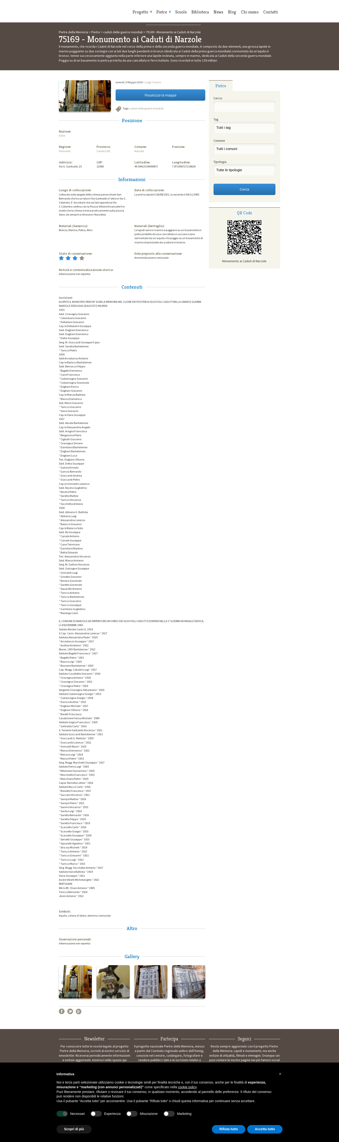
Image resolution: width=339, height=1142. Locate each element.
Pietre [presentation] (220, 85)
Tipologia (220, 162)
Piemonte (64, 151)
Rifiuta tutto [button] (228, 1129)
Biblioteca (200, 12)
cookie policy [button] (187, 1087)
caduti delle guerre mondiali (146, 108)
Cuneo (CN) (103, 151)
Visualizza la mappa (160, 95)
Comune (219, 140)
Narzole (139, 151)
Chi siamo (249, 12)
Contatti (270, 12)
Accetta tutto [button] (265, 1129)
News (218, 12)
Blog (232, 12)
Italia (62, 135)
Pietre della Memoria (94, 11)
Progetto (140, 12)
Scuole (181, 12)
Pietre (161, 12)
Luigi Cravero (153, 82)
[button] (280, 1074)
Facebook (62, 1011)
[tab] (221, 85)
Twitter (70, 1011)
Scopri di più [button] (74, 1129)
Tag (216, 119)
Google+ (78, 1011)
